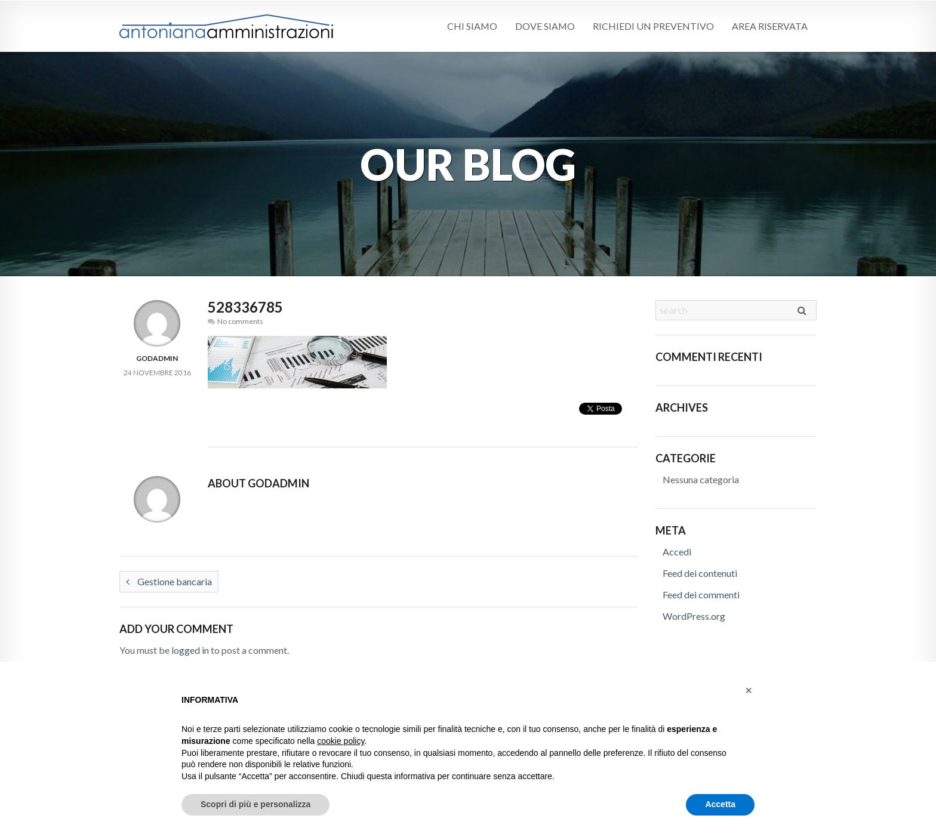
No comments (240, 321)
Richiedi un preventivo (653, 26)
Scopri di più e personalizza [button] (255, 804)
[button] (748, 690)
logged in (190, 650)
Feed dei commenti (701, 594)
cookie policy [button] (340, 741)
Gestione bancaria (169, 581)
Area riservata (770, 26)
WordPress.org (694, 616)
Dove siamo (545, 26)
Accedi (677, 551)
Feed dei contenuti (700, 573)
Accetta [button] (720, 804)
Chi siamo (471, 26)
